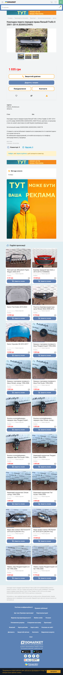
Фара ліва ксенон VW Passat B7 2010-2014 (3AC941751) (18, 532)
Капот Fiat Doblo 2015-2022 (17, 307)
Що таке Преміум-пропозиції (23, 613)
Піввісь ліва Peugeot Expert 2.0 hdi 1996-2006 (18, 569)
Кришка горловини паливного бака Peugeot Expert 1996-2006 (44, 345)
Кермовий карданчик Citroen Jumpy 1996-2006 (17, 495)
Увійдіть (11, 153)
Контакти (43, 89)
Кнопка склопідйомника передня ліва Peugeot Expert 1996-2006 (17, 420)
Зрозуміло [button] (53, 671)
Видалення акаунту (47, 632)
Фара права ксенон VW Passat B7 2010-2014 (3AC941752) (44, 532)
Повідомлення (20, 89)
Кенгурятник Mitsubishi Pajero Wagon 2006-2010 (18, 271)
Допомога (11, 632)
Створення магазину (34, 622)
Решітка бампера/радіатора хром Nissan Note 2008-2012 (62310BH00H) (43, 308)
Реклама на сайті (47, 627)
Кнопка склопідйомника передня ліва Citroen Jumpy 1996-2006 (43, 420)
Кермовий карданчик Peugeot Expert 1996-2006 (44, 457)
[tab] (13, 147)
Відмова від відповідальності (21, 618)
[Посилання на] (25, 656)
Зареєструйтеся (22, 153)
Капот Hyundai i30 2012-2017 (17, 344)
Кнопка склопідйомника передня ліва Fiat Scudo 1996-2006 (18, 457)
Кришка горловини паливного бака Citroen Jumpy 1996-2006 (18, 383)
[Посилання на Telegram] (37, 656)
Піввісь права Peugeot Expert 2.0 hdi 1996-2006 (45, 569)
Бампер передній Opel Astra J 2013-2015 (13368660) (44, 271)
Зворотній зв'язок (23, 632)
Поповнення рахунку (17, 622)
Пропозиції (47, 622)
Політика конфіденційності (24, 607)
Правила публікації (41, 608)
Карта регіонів (23, 627)
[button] (22, 672)
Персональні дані (42, 613)
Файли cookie (38, 618)
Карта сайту (35, 627)
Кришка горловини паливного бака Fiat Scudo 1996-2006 (44, 383)
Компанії (12, 627)
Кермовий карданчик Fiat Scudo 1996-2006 (42, 495)
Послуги (48, 618)
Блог (31, 637)
